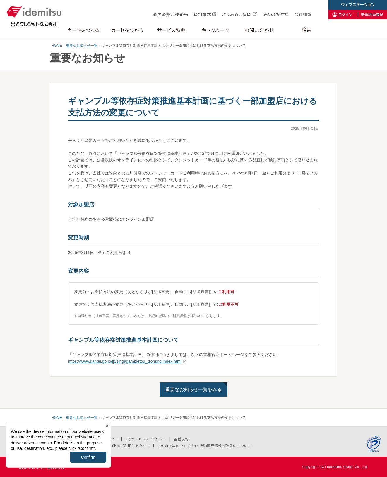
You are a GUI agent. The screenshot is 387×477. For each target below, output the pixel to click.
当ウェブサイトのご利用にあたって (121, 445)
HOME (57, 46)
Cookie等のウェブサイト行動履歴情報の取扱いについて (204, 445)
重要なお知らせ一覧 (81, 46)
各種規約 (181, 439)
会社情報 (303, 15)
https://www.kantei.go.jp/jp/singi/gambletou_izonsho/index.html (124, 361)
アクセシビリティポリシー (146, 439)
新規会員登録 (372, 14)
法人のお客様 (276, 15)
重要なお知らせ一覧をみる (193, 389)
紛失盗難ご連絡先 (170, 15)
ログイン (345, 14)
